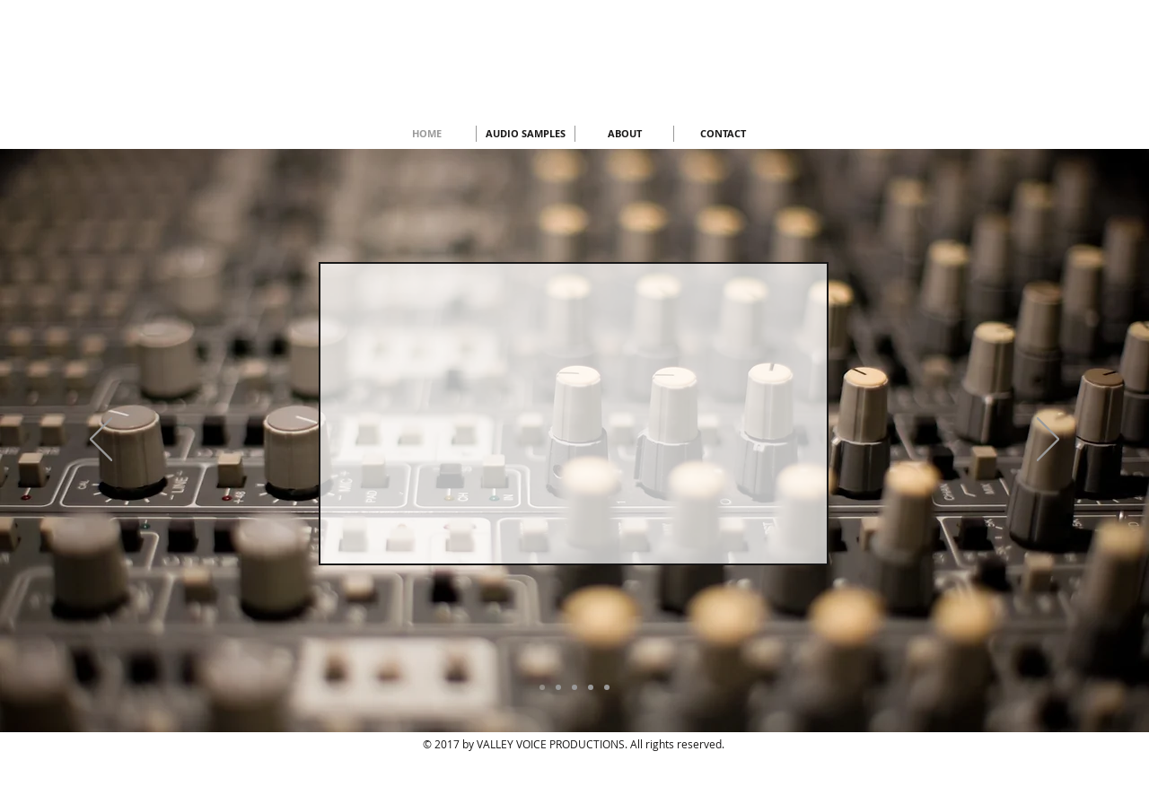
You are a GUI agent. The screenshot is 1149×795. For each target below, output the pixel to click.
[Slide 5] (542, 687)
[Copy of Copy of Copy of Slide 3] (607, 687)
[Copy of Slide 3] (574, 687)
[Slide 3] (558, 687)
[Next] (1048, 440)
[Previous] (101, 440)
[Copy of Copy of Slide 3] (590, 687)
